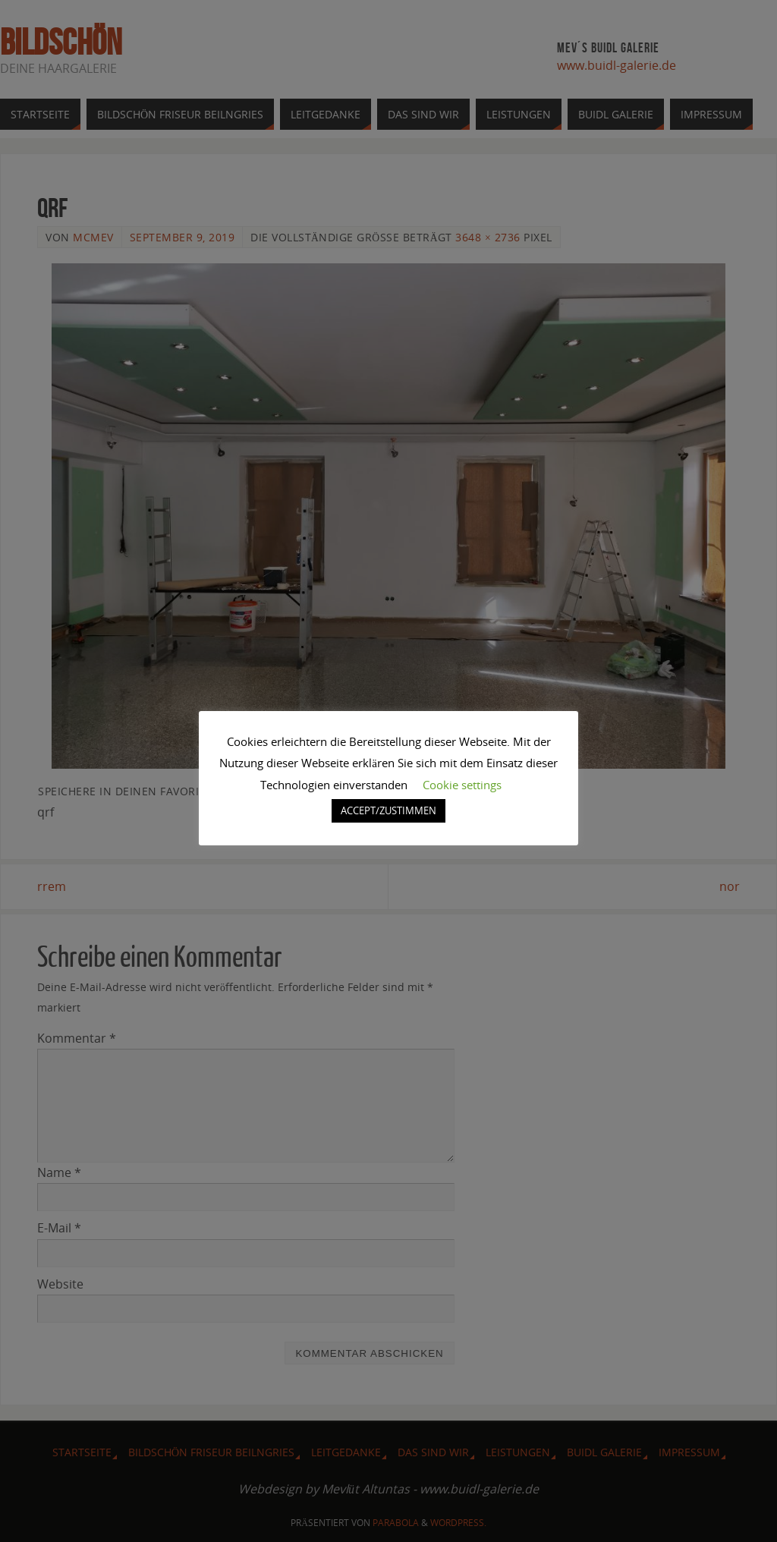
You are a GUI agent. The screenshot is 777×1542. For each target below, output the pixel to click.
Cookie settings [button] (462, 784)
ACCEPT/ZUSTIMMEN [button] (388, 810)
